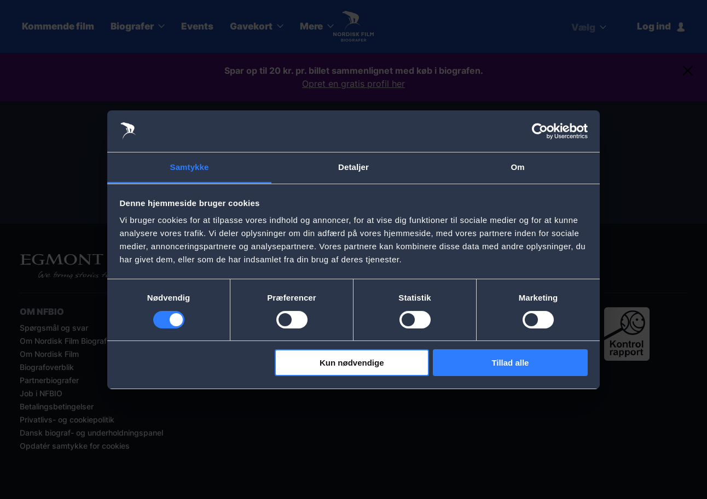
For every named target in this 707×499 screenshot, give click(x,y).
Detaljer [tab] (353, 167)
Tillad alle (510, 362)
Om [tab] (517, 167)
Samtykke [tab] (189, 167)
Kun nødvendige (352, 362)
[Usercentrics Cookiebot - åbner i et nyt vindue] (540, 131)
